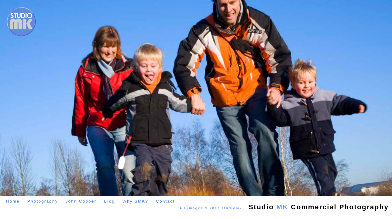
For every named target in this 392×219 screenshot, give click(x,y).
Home (13, 201)
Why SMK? (135, 201)
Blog (109, 201)
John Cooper (81, 201)
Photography (42, 201)
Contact (165, 201)
